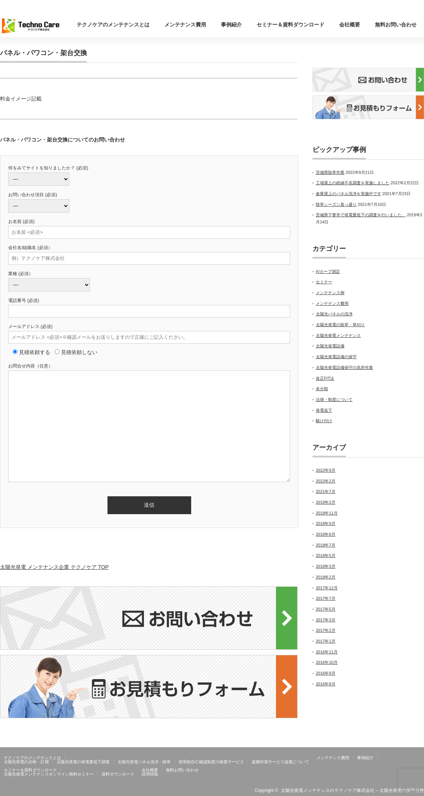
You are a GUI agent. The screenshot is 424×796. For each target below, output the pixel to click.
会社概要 (349, 25)
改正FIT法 (325, 378)
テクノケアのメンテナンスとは (113, 25)
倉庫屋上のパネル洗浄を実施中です (348, 193)
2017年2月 (325, 630)
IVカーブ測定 (328, 271)
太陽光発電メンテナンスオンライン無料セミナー (49, 774)
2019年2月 (325, 502)
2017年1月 (325, 641)
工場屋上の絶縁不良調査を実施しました (352, 183)
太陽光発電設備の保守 (336, 356)
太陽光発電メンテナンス (338, 335)
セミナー (324, 282)
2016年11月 (327, 652)
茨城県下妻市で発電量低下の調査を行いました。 (361, 215)
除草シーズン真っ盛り (336, 204)
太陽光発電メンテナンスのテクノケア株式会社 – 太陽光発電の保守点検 (352, 790)
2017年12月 (327, 588)
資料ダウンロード (118, 774)
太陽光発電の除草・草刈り (340, 324)
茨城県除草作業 (330, 172)
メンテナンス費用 (185, 25)
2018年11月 (327, 513)
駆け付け (324, 420)
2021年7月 (325, 491)
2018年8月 (325, 534)
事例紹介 (231, 25)
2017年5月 (325, 609)
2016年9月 (325, 673)
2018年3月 (325, 566)
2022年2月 (325, 481)
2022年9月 (325, 470)
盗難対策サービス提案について (280, 762)
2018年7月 (325, 545)
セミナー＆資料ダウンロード (290, 25)
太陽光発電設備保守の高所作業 (344, 367)
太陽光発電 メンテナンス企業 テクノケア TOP (54, 567)
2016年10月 (327, 662)
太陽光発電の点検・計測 (26, 762)
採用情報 (150, 774)
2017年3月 (325, 620)
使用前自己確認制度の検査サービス (211, 762)
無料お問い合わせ (396, 25)
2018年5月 (325, 555)
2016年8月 (325, 684)
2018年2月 (325, 577)
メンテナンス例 (330, 292)
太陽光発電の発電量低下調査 (83, 762)
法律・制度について (334, 399)
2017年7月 (325, 598)
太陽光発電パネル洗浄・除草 (144, 762)
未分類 (322, 388)
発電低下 (324, 410)
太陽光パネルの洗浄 (334, 314)
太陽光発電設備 (330, 346)
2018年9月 (325, 523)
